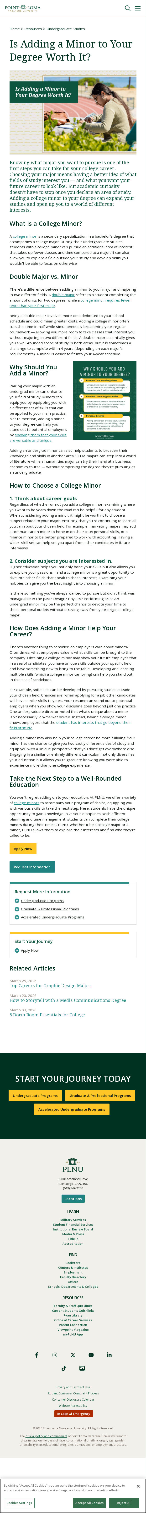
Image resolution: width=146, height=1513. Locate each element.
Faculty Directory (73, 1328)
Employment (73, 1323)
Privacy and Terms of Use (73, 1443)
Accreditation (73, 1292)
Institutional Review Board (73, 1277)
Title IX (73, 1287)
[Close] (138, 1486)
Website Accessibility (73, 1461)
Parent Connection (73, 1379)
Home (15, 29)
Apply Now (23, 893)
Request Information (32, 911)
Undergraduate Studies (66, 29)
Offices (73, 1333)
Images (82, 1423)
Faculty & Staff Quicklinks (73, 1358)
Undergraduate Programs (42, 945)
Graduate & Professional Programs (50, 953)
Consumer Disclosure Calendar (73, 1455)
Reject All (124, 1503)
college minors (40, 845)
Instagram (55, 1410)
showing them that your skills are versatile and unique (38, 454)
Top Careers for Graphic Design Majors (51, 1030)
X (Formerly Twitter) (73, 1410)
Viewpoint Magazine (73, 1384)
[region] (73, 1496)
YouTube (91, 1410)
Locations (73, 1245)
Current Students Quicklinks (73, 1363)
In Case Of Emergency (73, 1469)
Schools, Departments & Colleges (73, 1338)
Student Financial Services (73, 1271)
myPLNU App (73, 1389)
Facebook (36, 1410)
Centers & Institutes (73, 1317)
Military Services (73, 1266)
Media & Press (73, 1282)
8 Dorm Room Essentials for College (47, 1061)
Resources (33, 29)
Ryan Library (73, 1368)
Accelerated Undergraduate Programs (52, 962)
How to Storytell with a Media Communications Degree (68, 1046)
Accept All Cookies (89, 1503)
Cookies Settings (19, 1503)
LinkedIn (109, 1410)
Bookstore (73, 1312)
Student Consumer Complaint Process (73, 1449)
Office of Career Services (73, 1374)
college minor (25, 237)
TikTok (64, 1423)
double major (81, 297)
